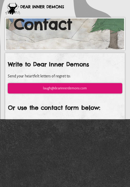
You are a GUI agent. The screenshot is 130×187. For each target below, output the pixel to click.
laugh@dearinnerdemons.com (65, 88)
